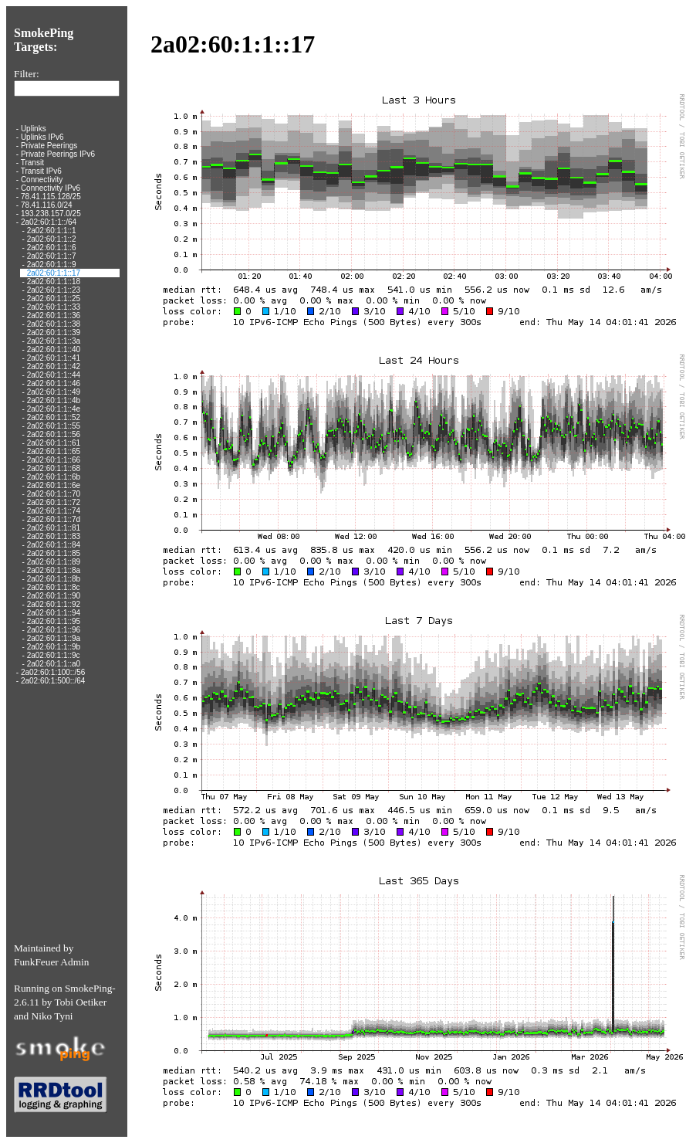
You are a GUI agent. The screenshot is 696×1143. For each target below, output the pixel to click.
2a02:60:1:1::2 (51, 239)
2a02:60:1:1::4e (54, 409)
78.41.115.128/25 (51, 196)
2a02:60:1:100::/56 (53, 672)
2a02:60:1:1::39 (54, 332)
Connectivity (42, 179)
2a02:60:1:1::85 (54, 553)
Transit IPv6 (41, 171)
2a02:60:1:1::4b (54, 400)
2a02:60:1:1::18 (54, 281)
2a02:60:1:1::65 (54, 451)
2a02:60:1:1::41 (54, 358)
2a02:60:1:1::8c (53, 587)
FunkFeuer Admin (51, 962)
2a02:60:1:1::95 (54, 621)
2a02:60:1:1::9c (53, 655)
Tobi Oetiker (81, 1002)
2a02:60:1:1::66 (54, 460)
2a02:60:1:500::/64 (53, 681)
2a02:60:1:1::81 (54, 528)
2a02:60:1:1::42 (54, 366)
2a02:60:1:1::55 (54, 426)
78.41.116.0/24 (47, 205)
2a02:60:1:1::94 (54, 613)
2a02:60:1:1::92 (54, 604)
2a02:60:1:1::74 (54, 511)
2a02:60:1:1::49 (54, 392)
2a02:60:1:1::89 (54, 562)
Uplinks (33, 128)
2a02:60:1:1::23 (54, 290)
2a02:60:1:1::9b (54, 647)
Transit (32, 162)
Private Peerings (49, 145)
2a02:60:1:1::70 (54, 494)
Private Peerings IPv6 (58, 154)
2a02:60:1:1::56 (54, 434)
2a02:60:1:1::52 (54, 417)
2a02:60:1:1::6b (54, 477)
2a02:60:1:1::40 (54, 349)
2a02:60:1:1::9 (51, 264)
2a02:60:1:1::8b (54, 579)
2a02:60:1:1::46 (54, 383)
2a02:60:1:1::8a (54, 570)
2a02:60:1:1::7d (54, 519)
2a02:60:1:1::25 (54, 298)
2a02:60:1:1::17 (54, 273)
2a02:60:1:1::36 (54, 315)
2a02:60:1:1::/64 (48, 222)
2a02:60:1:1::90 (54, 596)
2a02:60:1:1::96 (54, 630)
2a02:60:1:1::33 (54, 307)
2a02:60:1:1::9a (54, 638)
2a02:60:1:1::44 (54, 375)
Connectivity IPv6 (50, 188)
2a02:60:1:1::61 (54, 443)
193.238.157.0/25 (51, 213)
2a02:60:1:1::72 (54, 502)
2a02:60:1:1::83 (54, 536)
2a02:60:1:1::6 (51, 247)
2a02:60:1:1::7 (51, 256)
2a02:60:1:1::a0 (54, 664)
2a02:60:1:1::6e (54, 485)
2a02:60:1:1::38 (54, 324)
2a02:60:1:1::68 (54, 468)
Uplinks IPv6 (42, 137)
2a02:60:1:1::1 (51, 230)
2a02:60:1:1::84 (54, 545)
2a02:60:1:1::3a (54, 341)
